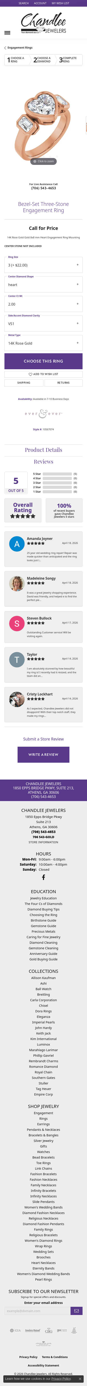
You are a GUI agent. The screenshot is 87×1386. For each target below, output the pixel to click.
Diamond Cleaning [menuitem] (43, 942)
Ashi (43, 983)
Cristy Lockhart (40, 694)
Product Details (43, 450)
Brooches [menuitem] (43, 1257)
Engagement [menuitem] (43, 1113)
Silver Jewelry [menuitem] (43, 1141)
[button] (23, 3)
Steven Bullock (39, 618)
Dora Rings (43, 1011)
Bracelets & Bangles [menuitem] (44, 1135)
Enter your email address (43, 1303)
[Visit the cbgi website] (49, 1330)
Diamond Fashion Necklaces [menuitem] (43, 1213)
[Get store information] (43, 842)
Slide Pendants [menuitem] (43, 1202)
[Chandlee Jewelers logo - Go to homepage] (43, 23)
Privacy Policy (28, 1357)
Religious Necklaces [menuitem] (43, 1218)
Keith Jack (43, 1033)
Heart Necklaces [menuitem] (43, 1263)
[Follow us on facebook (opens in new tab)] (43, 877)
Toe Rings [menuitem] (43, 1163)
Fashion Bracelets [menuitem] (43, 1174)
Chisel (43, 1005)
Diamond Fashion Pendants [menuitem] (43, 1224)
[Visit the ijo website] (62, 1330)
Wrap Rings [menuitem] (43, 1246)
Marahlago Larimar (43, 1050)
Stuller (43, 1083)
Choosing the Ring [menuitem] (43, 915)
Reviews (43, 462)
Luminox (43, 1044)
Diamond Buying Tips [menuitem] (43, 909)
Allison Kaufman (43, 978)
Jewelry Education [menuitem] (43, 898)
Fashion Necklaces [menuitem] (43, 1179)
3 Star (37, 483)
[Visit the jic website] (74, 1330)
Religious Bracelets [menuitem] (43, 1235)
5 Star (37, 474)
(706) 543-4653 (43, 188)
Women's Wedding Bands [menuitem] (43, 1207)
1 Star (37, 492)
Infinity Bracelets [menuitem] (43, 1191)
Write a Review (43, 754)
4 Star (37, 478)
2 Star (37, 487)
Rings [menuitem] (43, 1118)
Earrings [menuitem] (43, 1124)
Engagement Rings (20, 47)
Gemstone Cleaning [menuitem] (43, 948)
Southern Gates (43, 1078)
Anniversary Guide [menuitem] (43, 954)
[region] (43, 128)
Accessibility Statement (43, 1365)
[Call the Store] (43, 831)
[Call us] (43, 837)
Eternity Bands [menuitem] (43, 1268)
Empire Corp (43, 1094)
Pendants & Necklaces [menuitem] (43, 1129)
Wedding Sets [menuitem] (43, 1252)
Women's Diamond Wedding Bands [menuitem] (43, 1274)
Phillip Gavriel (43, 1055)
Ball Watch (43, 989)
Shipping (23, 383)
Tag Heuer (43, 1089)
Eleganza (43, 1017)
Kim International (43, 1039)
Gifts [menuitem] (43, 1146)
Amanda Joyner (40, 538)
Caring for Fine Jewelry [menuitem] (44, 937)
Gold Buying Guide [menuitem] (43, 959)
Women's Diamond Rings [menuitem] (43, 1240)
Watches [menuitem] (43, 1152)
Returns (63, 383)
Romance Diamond (43, 1066)
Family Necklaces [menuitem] (43, 1185)
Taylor (32, 654)
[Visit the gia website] (15, 1330)
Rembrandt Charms (43, 1061)
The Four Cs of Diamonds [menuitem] (44, 904)
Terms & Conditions (55, 1357)
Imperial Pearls (43, 1022)
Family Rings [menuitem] (43, 1229)
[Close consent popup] (80, 1379)
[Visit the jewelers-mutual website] (32, 1330)
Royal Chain (43, 1072)
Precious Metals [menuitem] (43, 931)
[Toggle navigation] (7, 31)
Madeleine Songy (41, 578)
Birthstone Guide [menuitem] (43, 920)
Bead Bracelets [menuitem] (43, 1157)
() (75, 474)
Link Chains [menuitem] (43, 1168)
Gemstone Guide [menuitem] (43, 926)
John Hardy (43, 1028)
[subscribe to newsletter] (77, 1311)
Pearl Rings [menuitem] (43, 1279)
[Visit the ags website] (43, 1344)
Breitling (43, 994)
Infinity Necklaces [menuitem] (43, 1196)
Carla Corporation (43, 1000)
